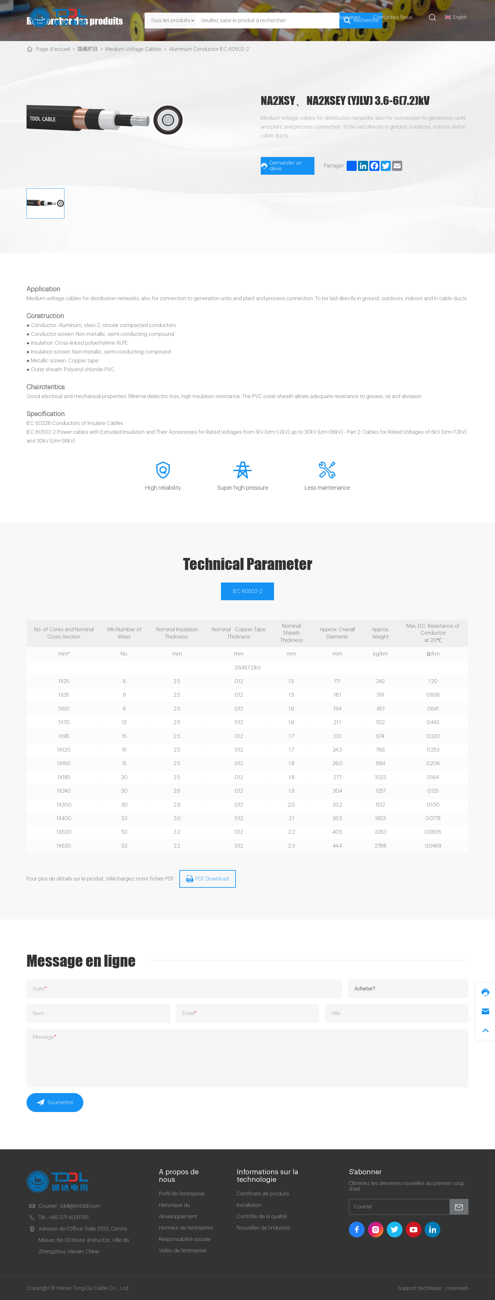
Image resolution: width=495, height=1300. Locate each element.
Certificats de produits (263, 1193)
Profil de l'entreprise (182, 1193)
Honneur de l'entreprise (186, 1227)
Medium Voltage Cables (133, 49)
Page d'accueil (160, 17)
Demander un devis (281, 165)
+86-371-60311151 (69, 1217)
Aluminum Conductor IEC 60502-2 (209, 49)
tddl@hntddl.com (80, 1206)
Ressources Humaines (335, 17)
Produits (262, 17)
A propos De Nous (213, 17)
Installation (249, 1205)
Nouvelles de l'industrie (263, 1227)
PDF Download (207, 878)
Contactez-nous (392, 17)
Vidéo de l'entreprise (183, 1250)
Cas (291, 17)
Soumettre (55, 1102)
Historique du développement (178, 1211)
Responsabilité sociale (185, 1239)
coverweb (456, 1288)
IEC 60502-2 (247, 591)
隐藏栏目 (88, 48)
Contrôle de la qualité (262, 1216)
